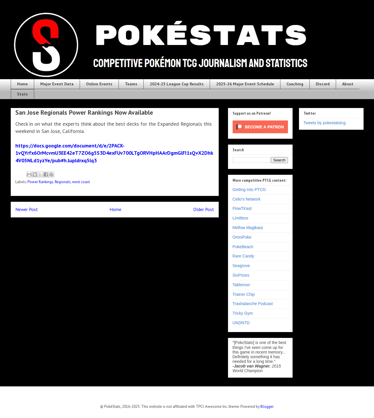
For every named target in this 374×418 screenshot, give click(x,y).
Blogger (266, 406)
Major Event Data (57, 84)
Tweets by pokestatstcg (325, 122)
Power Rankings (40, 181)
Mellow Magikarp (248, 227)
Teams (131, 84)
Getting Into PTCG (249, 189)
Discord (323, 84)
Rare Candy (243, 256)
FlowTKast (242, 208)
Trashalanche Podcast (253, 303)
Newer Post (26, 209)
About (347, 84)
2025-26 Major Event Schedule (245, 84)
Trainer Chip (244, 294)
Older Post (203, 209)
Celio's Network (247, 199)
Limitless (240, 218)
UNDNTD (241, 322)
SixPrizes (241, 275)
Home (22, 84)
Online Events (99, 84)
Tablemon (241, 284)
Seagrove (241, 265)
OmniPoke (242, 237)
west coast (81, 181)
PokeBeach (243, 246)
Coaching (295, 84)
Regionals (63, 181)
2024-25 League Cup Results (177, 84)
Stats (22, 94)
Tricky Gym (243, 313)
